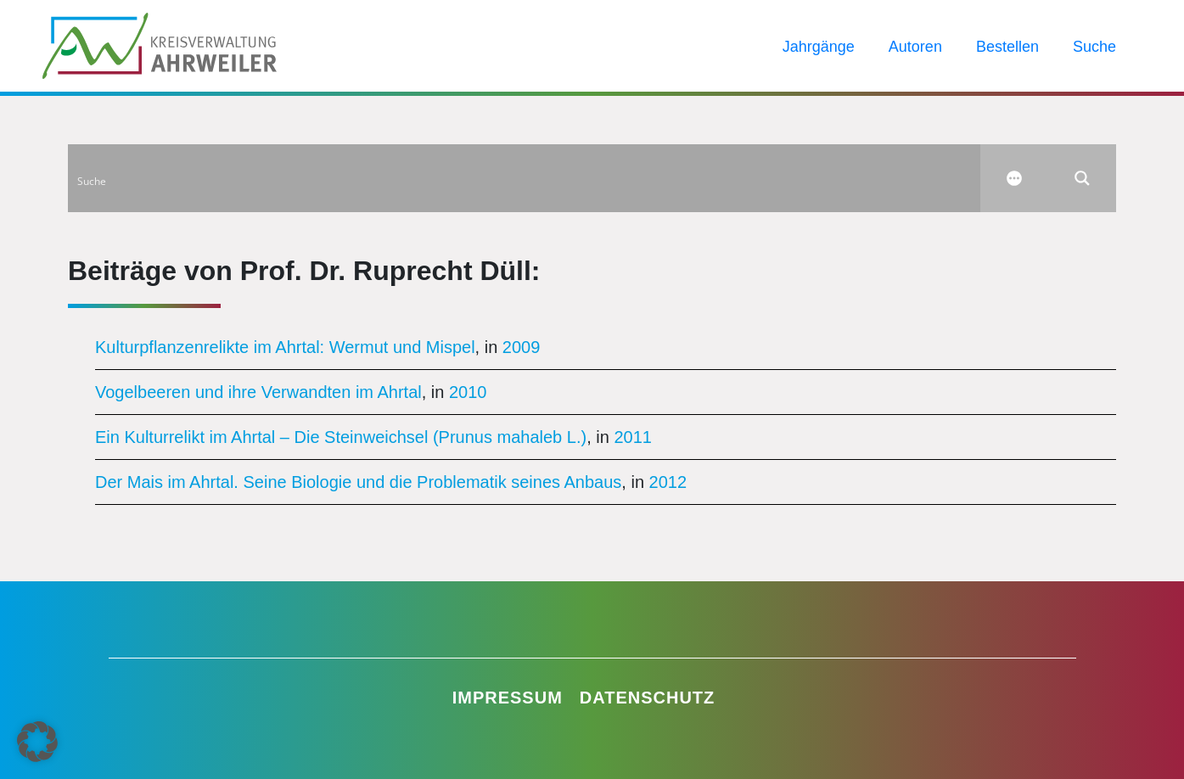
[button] (37, 741)
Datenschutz (647, 697)
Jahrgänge (819, 46)
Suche (1094, 46)
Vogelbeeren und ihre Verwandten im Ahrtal (258, 392)
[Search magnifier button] (1082, 178)
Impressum (507, 697)
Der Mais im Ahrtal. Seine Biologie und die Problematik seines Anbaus (358, 482)
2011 (633, 437)
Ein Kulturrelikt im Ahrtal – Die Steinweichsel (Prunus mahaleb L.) (340, 437)
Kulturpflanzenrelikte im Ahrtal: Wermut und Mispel (285, 347)
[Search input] (525, 178)
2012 (668, 482)
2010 (468, 392)
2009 (521, 347)
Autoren (915, 46)
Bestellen (1007, 46)
